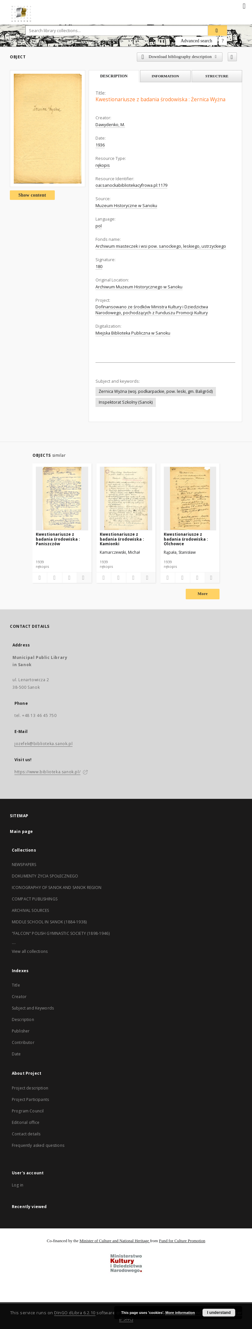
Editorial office (25, 1122)
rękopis (102, 165)
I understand (219, 1312)
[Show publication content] (69, 577)
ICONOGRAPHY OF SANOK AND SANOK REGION (57, 887)
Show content (32, 195)
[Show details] (83, 577)
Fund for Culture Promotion (182, 1241)
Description (23, 1019)
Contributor (23, 1042)
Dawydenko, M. (110, 124)
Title (16, 985)
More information (180, 1313)
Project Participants (30, 1099)
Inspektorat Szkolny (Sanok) (126, 402)
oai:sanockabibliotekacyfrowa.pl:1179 (131, 185)
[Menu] (244, 5)
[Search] (217, 30)
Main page (21, 831)
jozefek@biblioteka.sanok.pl (43, 743)
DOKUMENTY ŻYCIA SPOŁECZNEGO (45, 876)
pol (98, 226)
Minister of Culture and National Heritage (114, 1241)
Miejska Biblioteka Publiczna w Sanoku (132, 333)
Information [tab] (165, 76)
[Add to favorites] (232, 56)
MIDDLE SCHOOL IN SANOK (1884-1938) (49, 922)
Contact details (26, 1134)
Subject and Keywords (33, 1008)
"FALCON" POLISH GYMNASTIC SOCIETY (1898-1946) (61, 933)
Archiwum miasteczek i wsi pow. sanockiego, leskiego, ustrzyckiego (160, 246)
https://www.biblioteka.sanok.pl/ (47, 772)
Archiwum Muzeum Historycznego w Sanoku (138, 287)
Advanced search (196, 40)
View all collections (30, 951)
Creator (19, 996)
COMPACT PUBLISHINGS (34, 899)
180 (98, 266)
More (203, 593)
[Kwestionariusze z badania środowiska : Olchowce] (190, 498)
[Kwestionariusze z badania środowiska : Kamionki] (126, 498)
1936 (100, 145)
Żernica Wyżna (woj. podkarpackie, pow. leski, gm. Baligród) (156, 391)
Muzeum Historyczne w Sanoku (126, 205)
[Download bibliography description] (54, 577)
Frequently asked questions (38, 1145)
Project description (30, 1088)
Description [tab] (114, 76)
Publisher (21, 1031)
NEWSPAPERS (24, 864)
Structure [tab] (216, 76)
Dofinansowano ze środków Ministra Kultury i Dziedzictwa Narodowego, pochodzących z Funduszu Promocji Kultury (151, 310)
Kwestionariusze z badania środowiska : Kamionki (122, 538)
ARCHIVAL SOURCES (30, 910)
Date (16, 1054)
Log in (17, 1185)
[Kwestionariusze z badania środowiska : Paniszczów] (62, 498)
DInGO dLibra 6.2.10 (74, 1313)
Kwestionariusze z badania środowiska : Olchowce (186, 538)
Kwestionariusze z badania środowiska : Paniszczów (58, 538)
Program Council (28, 1111)
